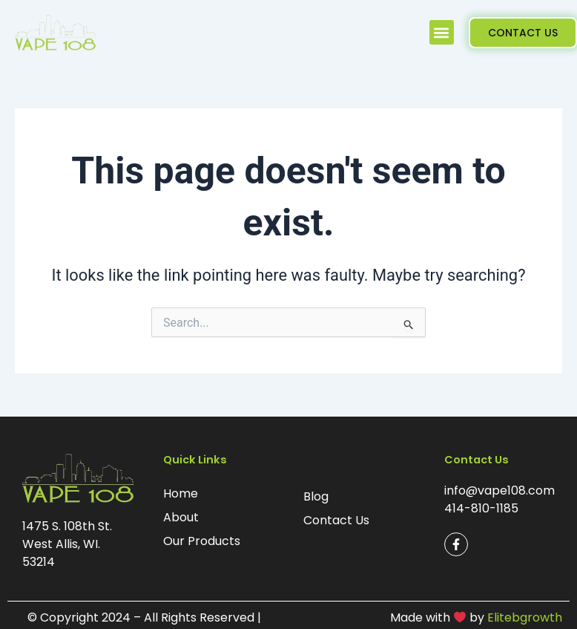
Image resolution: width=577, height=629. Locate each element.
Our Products (201, 541)
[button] (441, 32)
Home (180, 493)
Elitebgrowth (524, 617)
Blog (316, 496)
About (181, 517)
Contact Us (336, 520)
